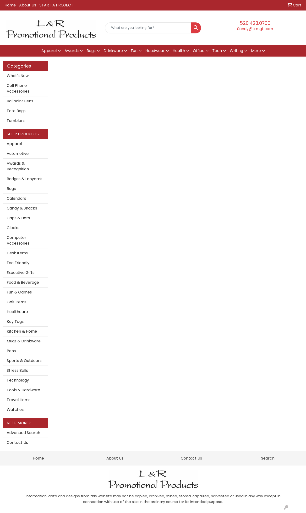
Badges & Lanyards (24, 179)
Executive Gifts (20, 272)
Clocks (13, 227)
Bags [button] (91, 50)
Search (267, 458)
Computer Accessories (18, 240)
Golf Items (16, 302)
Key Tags (15, 321)
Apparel (14, 144)
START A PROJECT (56, 5)
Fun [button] (134, 50)
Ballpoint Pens (20, 101)
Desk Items (17, 253)
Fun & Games (19, 292)
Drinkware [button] (113, 50)
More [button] (256, 50)
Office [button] (198, 50)
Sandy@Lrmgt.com (255, 28)
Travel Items (18, 400)
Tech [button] (217, 50)
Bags (11, 188)
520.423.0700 (255, 23)
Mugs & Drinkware (24, 341)
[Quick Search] (148, 27)
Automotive (18, 153)
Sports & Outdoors (24, 360)
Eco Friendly (18, 263)
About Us (27, 5)
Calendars (16, 198)
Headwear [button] (155, 50)
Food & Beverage (23, 282)
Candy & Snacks (22, 208)
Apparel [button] (49, 50)
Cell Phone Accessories (18, 88)
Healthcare (17, 311)
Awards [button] (72, 50)
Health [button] (179, 50)
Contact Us (17, 442)
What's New (18, 76)
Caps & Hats (18, 218)
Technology (18, 380)
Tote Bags (16, 111)
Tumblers (16, 120)
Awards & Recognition (18, 166)
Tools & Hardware (23, 390)
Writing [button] (236, 50)
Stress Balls (17, 370)
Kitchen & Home (22, 331)
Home (10, 5)
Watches (15, 409)
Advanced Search (23, 432)
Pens (11, 351)
